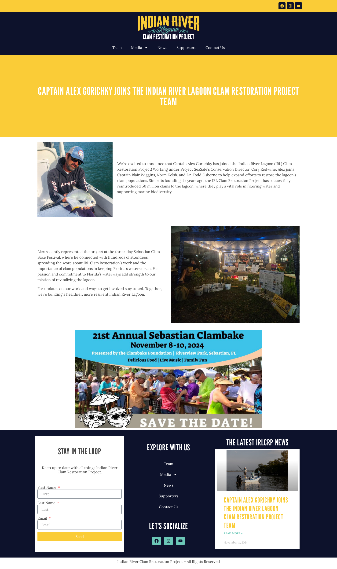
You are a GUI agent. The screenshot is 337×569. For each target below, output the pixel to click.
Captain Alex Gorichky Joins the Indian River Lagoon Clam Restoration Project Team (256, 512)
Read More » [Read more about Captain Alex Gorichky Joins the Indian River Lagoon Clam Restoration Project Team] (233, 533)
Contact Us (215, 47)
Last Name (46, 503)
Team (117, 47)
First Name (47, 487)
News (162, 47)
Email (42, 518)
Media (139, 47)
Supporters (186, 47)
